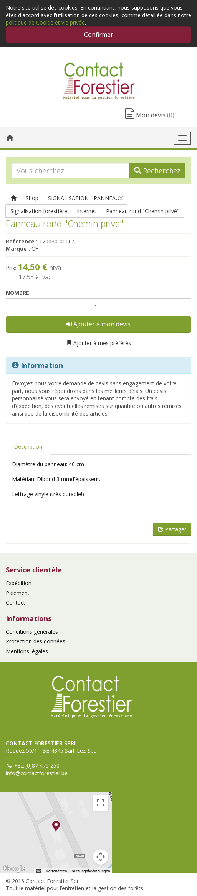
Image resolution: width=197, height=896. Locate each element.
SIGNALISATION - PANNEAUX (85, 198)
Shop (32, 198)
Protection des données (35, 641)
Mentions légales (27, 651)
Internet (86, 211)
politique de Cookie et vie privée (45, 22)
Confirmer (98, 34)
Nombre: (18, 292)
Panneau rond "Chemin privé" (142, 211)
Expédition (18, 583)
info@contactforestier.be (37, 773)
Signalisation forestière (38, 211)
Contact (15, 602)
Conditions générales (32, 631)
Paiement (18, 593)
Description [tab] (28, 446)
